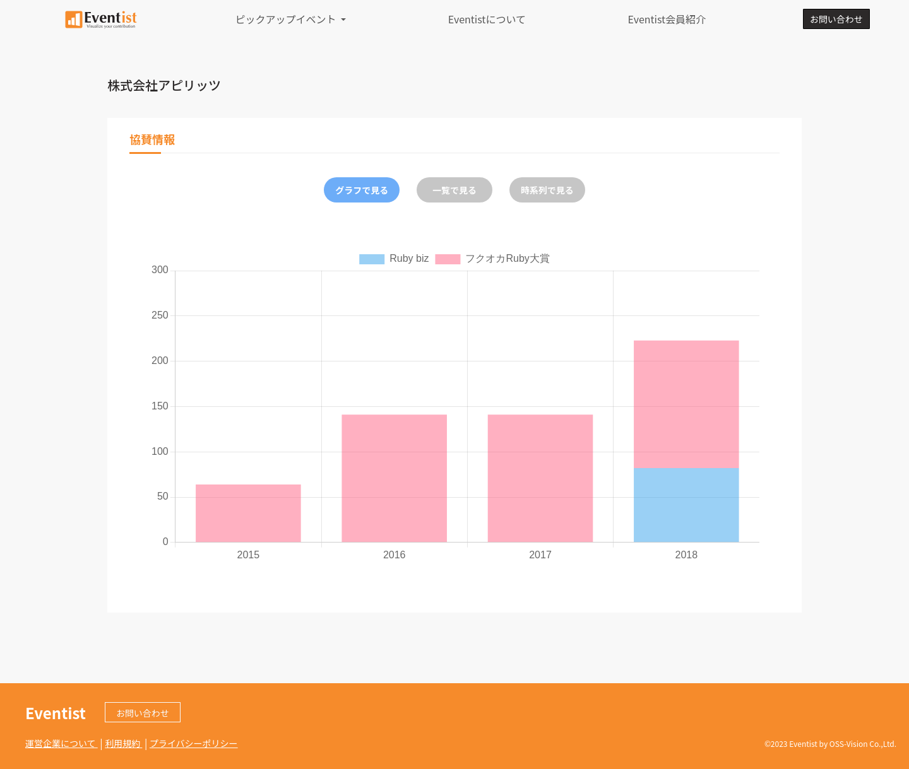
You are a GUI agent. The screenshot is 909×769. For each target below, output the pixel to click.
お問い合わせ (836, 19)
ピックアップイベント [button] (287, 18)
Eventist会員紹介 (666, 18)
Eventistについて (487, 18)
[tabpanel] (454, 405)
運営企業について (61, 743)
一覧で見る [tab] (454, 190)
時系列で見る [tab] (547, 190)
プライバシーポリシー (194, 743)
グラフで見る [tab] (361, 190)
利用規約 (123, 743)
